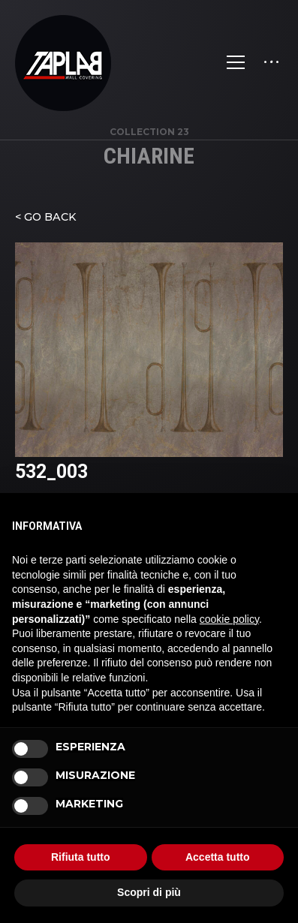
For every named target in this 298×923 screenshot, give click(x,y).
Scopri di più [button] (149, 892)
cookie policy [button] (229, 619)
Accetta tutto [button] (217, 857)
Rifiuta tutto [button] (80, 857)
